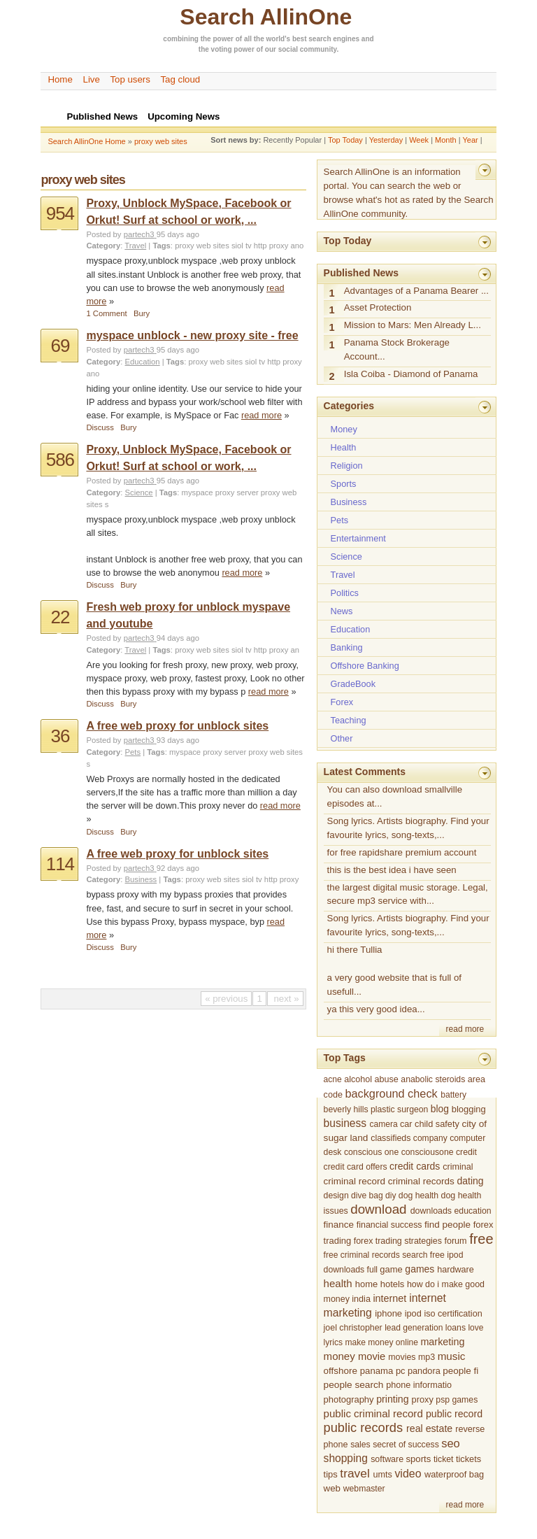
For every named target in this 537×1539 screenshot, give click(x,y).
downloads (431, 1211)
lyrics (333, 1342)
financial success (389, 1225)
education (473, 1211)
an (294, 650)
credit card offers (355, 1167)
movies (401, 1357)
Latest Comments (365, 771)
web (332, 1488)
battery (453, 1095)
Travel (135, 245)
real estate (429, 1428)
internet (389, 1298)
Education (142, 361)
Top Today (345, 140)
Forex (342, 702)
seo (450, 1443)
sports (418, 1459)
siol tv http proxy (259, 245)
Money (344, 429)
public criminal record (373, 1413)
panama (376, 1371)
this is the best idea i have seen (392, 870)
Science (139, 492)
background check (391, 1093)
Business (141, 879)
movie (371, 1356)
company (430, 1138)
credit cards (414, 1166)
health (338, 1283)
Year (470, 140)
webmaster (364, 1489)
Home (60, 79)
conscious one (371, 1152)
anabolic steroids (433, 1079)
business (345, 1123)
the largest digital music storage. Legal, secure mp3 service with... (407, 894)
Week (419, 140)
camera (383, 1124)
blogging (469, 1109)
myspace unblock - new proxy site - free (192, 335)
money (339, 1356)
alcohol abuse (371, 1079)
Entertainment (358, 538)
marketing (442, 1341)
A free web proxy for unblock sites (177, 726)
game (391, 1269)
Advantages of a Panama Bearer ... (416, 290)
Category (103, 245)
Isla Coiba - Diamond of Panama (411, 374)
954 (60, 213)
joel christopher (353, 1328)
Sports (344, 483)
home (366, 1284)
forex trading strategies (398, 1241)
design (336, 1195)
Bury (142, 313)
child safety (437, 1124)
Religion (347, 465)
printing (392, 1399)
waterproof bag (454, 1474)
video (407, 1474)
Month (446, 140)
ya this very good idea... (376, 1009)
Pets (133, 752)
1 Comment (106, 313)
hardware (455, 1270)
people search (354, 1385)
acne (333, 1079)
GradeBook (353, 684)
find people (447, 1224)
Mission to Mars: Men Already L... (412, 325)
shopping (346, 1458)
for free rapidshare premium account (402, 852)
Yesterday (386, 140)
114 (60, 863)
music (452, 1356)
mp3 (426, 1357)
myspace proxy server (220, 492)
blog (440, 1108)
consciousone (427, 1152)
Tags (161, 245)
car (406, 1124)
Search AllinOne (266, 16)
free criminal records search (376, 1255)
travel (354, 1473)
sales (360, 1444)
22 (59, 617)
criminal (458, 1167)
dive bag (367, 1195)
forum (455, 1241)
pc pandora (418, 1371)
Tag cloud (180, 79)
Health (344, 447)
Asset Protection (378, 307)
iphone (388, 1313)
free (481, 1239)
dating (470, 1180)
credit (466, 1152)
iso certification (453, 1314)
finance (339, 1224)
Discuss (99, 427)
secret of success (406, 1444)
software (387, 1459)
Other (342, 738)
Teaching (348, 720)
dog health (418, 1195)
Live (91, 79)
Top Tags (345, 1057)
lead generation (414, 1328)
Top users (130, 79)
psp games (457, 1400)
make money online (381, 1342)
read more (261, 415)
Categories (349, 405)
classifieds (390, 1138)
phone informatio (419, 1385)
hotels (392, 1284)
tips (331, 1474)
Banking (347, 647)
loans (455, 1328)
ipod (413, 1313)
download (378, 1209)
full (372, 1270)
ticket (444, 1459)
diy (390, 1195)
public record (454, 1413)
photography (349, 1399)
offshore (340, 1371)
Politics (345, 593)
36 (59, 735)
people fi (460, 1371)
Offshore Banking (365, 665)
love (475, 1328)
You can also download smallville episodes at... (394, 796)
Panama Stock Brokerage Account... (397, 349)
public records (363, 1427)
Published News (361, 272)
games (419, 1269)
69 (59, 345)
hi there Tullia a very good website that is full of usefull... (394, 970)
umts (382, 1475)
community (318, 49)
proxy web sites (160, 141)
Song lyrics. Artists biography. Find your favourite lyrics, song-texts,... (408, 828)
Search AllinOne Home (86, 141)
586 (60, 459)
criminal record (354, 1181)
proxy (423, 1399)
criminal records (421, 1181)
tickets (468, 1459)
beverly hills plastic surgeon (376, 1109)
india (361, 1299)
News (342, 611)
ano (296, 245)
